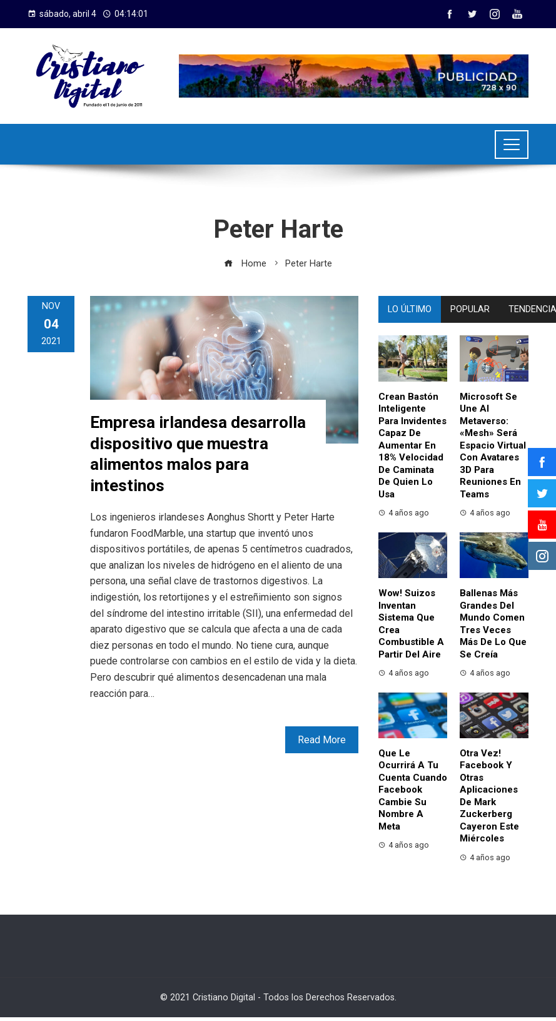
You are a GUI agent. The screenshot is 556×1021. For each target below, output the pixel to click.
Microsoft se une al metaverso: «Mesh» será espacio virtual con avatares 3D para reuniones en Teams (493, 445)
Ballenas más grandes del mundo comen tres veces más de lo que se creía (493, 623)
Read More (322, 740)
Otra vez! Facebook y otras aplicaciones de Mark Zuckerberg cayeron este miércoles (489, 796)
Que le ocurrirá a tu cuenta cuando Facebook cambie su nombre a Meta (412, 790)
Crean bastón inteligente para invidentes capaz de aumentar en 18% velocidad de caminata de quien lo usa (412, 445)
